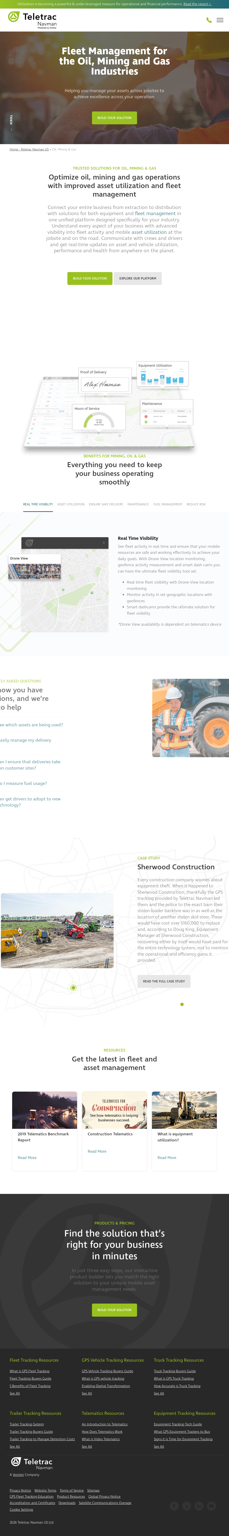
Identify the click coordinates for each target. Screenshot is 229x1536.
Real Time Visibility (38, 504)
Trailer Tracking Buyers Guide (31, 1431)
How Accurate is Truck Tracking (177, 1386)
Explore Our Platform (137, 278)
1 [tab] (182, 1004)
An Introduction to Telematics (105, 1424)
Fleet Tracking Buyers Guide (30, 1378)
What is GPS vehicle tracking (103, 1378)
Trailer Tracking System (27, 1424)
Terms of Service (72, 1490)
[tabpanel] (114, 930)
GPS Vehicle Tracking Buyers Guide (107, 1371)
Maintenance (138, 504)
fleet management (155, 213)
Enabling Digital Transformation (106, 1386)
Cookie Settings (21, 1509)
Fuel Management (167, 504)
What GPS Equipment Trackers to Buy (182, 1431)
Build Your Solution (114, 118)
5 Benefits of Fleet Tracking (30, 1386)
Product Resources (71, 1496)
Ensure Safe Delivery (106, 504)
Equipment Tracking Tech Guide (178, 1424)
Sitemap (93, 1490)
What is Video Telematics (101, 1439)
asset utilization (149, 232)
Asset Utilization (71, 504)
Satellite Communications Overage (105, 1503)
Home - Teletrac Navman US (29, 149)
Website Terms (45, 1490)
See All (15, 1393)
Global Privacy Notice (104, 1496)
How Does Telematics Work (102, 1431)
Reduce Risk (196, 504)
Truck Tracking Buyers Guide (175, 1371)
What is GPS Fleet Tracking (29, 1371)
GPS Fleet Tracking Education (32, 1496)
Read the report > (197, 4)
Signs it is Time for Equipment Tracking (183, 1439)
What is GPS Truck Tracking (174, 1378)
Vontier (18, 1474)
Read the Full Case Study (164, 981)
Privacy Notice (20, 1490)
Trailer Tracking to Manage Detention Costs (42, 1439)
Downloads (67, 1503)
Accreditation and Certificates (32, 1503)
